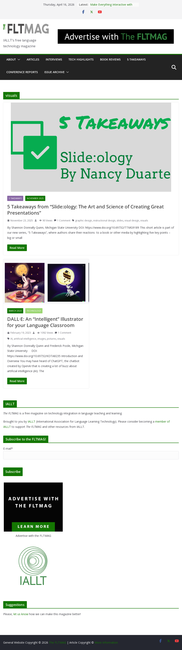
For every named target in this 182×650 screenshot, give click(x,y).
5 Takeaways (136, 59)
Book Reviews (110, 59)
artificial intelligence (25, 338)
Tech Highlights (81, 59)
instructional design (104, 220)
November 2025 (35, 198)
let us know (20, 614)
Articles (33, 59)
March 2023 (15, 310)
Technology (34, 310)
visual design (131, 220)
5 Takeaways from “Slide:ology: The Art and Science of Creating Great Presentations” (85, 209)
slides (120, 220)
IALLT (31, 421)
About (11, 59)
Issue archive (54, 72)
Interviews (54, 59)
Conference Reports (22, 72)
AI (11, 338)
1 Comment (62, 220)
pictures (51, 338)
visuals (144, 220)
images (41, 338)
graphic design (83, 220)
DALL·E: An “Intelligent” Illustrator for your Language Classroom (45, 322)
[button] (18, 59)
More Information (106, 642)
